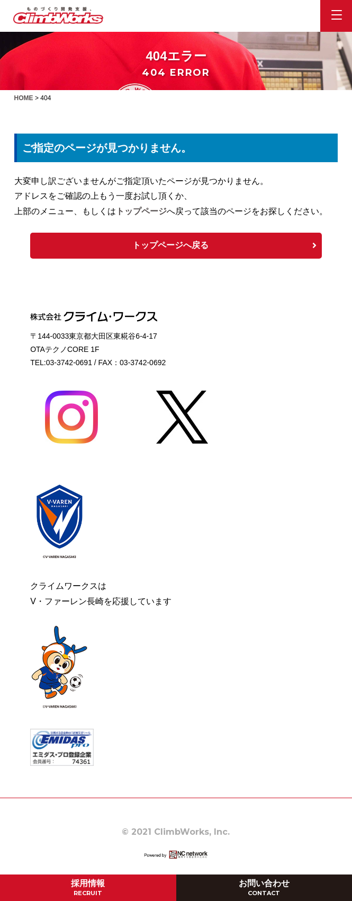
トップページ (141, 211)
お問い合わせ (264, 888)
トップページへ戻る (224, 245)
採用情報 (88, 888)
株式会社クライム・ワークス (58, 15)
